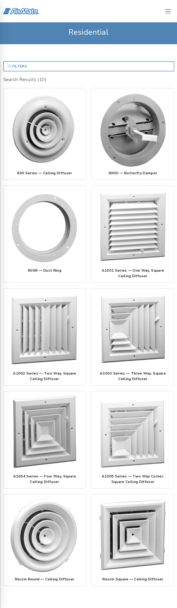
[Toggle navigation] (168, 11)
